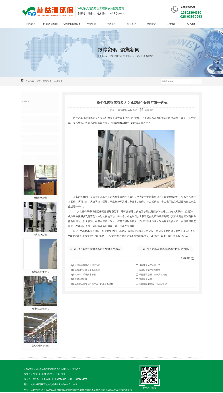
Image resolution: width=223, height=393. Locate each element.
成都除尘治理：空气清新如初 (153, 274)
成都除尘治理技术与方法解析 (153, 283)
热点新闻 (31, 138)
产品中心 (91, 23)
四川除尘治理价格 (40, 308)
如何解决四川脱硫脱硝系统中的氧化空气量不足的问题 (173, 249)
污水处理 (111, 23)
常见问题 (31, 128)
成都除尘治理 (80, 279)
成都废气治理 (40, 197)
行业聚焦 (31, 119)
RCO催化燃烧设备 (71, 23)
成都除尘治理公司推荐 (149, 270)
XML (63, 374)
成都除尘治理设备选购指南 (87, 270)
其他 (28, 148)
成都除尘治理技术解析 (85, 274)
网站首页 (31, 23)
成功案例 (131, 23)
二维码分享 (149, 110)
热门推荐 (31, 158)
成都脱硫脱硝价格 (40, 271)
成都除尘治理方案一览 (149, 265)
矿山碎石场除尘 (51, 23)
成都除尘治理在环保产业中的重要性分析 (93, 283)
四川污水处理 (40, 234)
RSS (58, 374)
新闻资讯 (151, 23)
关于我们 (171, 23)
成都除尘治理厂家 (124, 122)
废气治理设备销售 (40, 345)
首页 (38, 81)
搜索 (196, 81)
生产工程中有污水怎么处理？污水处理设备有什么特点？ (105, 249)
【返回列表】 (184, 258)
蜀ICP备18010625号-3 (43, 374)
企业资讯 (58, 81)
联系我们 (191, 23)
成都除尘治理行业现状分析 (87, 265)
